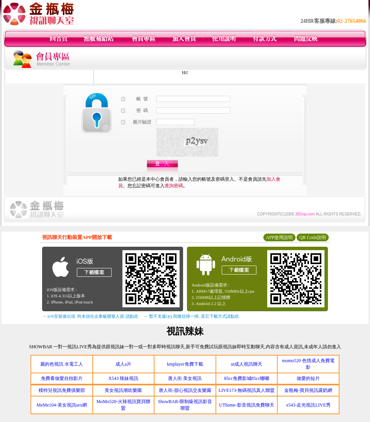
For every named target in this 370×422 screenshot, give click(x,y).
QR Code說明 (312, 237)
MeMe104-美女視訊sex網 (62, 405)
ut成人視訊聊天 (246, 364)
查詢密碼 (174, 185)
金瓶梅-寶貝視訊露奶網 (308, 390)
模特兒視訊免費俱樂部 (62, 390)
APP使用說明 (279, 237)
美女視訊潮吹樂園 (123, 390)
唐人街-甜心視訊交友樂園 (185, 390)
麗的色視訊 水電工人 (61, 364)
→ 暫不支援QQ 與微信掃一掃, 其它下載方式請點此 (191, 316)
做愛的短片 (308, 378)
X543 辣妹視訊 (124, 378)
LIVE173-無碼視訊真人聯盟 (247, 390)
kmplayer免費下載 (185, 364)
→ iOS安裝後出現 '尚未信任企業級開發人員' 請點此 (90, 316)
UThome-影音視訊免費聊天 (246, 405)
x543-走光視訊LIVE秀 (308, 405)
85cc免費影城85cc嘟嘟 (246, 378)
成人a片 (123, 364)
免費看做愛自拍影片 (62, 378)
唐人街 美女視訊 (185, 378)
